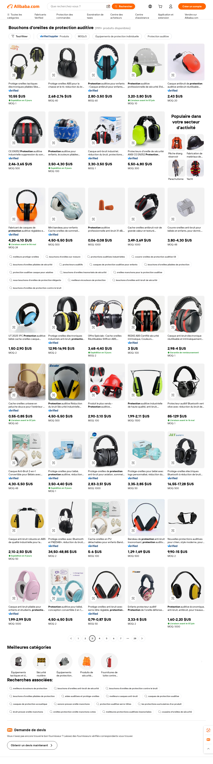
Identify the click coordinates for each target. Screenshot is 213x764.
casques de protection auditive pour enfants (113, 264)
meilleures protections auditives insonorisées (126, 711)
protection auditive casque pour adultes (31, 272)
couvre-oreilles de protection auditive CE (154, 256)
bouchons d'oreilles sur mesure (63, 256)
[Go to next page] (142, 638)
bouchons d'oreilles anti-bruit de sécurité (134, 280)
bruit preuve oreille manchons (26, 711)
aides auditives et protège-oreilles (80, 696)
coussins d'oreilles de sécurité (175, 711)
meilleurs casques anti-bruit (122, 696)
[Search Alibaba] (77, 6)
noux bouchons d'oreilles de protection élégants (35, 280)
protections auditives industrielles (106, 256)
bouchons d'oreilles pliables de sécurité (30, 264)
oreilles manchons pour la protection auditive (137, 272)
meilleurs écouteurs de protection (87, 280)
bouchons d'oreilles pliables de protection (166, 264)
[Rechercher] (123, 6)
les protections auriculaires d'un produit (160, 704)
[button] (108, 6)
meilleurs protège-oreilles (24, 256)
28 (135, 638)
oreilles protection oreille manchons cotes (73, 711)
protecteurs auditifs (71, 264)
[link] (208, 730)
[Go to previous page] (71, 638)
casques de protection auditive (161, 696)
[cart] (161, 6)
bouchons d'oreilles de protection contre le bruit (35, 288)
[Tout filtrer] (20, 36)
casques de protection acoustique (28, 704)
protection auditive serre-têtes (113, 704)
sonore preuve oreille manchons (72, 704)
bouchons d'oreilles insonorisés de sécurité (83, 272)
